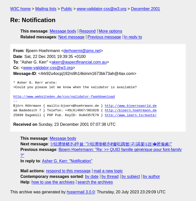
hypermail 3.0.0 (80, 192)
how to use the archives (53, 182)
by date (91, 176)
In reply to (133, 37)
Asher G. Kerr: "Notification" (67, 161)
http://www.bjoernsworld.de (131, 106)
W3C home (20, 9)
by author (151, 176)
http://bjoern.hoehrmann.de (131, 110)
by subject (130, 176)
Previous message (104, 37)
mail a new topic (108, 171)
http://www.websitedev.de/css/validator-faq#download (64, 97)
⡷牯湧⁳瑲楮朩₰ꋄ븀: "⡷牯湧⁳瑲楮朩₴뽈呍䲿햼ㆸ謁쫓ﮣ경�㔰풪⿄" (111, 144)
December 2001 (145, 9)
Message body (63, 31)
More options (110, 31)
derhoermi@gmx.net (82, 51)
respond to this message (68, 171)
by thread (110, 176)
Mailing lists (45, 9)
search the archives (95, 182)
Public (66, 9)
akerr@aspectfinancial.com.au (79, 62)
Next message (71, 37)
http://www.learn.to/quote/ (131, 115)
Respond (87, 31)
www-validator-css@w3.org (101, 9)
